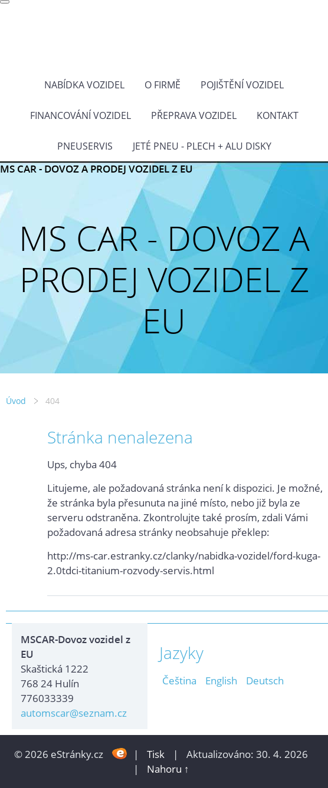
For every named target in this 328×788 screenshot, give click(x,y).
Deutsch (265, 680)
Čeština (179, 680)
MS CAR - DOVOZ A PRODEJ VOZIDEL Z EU (96, 169)
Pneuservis (85, 146)
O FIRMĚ (163, 84)
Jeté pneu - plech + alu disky (202, 146)
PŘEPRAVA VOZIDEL (194, 115)
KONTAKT (278, 115)
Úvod (16, 400)
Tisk (156, 754)
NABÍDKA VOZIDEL (84, 84)
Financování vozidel (80, 115)
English (221, 680)
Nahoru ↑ (168, 769)
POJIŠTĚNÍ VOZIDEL (242, 84)
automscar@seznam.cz (74, 713)
